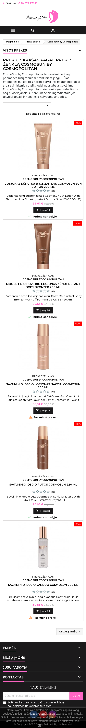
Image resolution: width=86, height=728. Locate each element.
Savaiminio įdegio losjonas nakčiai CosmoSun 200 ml (43, 385)
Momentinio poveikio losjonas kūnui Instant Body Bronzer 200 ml (43, 285)
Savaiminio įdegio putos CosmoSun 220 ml (43, 484)
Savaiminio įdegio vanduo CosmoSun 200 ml (43, 585)
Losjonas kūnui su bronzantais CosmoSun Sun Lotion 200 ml (43, 185)
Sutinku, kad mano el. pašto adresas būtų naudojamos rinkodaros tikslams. (35, 704)
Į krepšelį (43, 209)
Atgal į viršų (70, 631)
